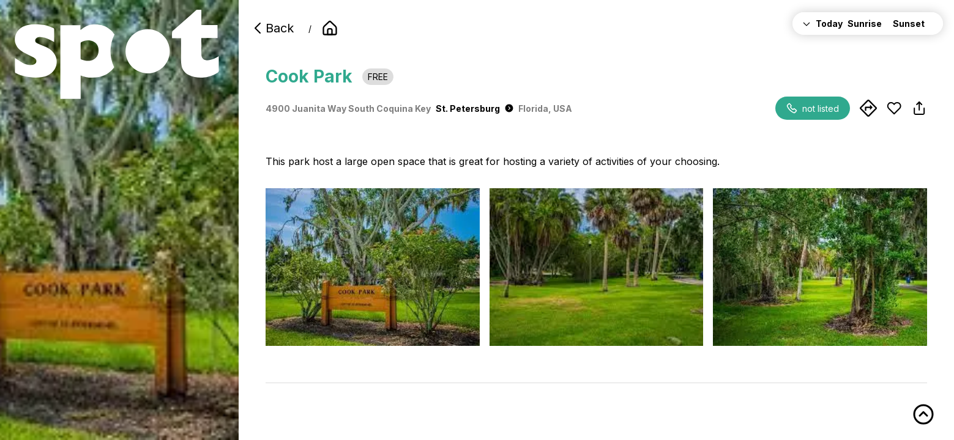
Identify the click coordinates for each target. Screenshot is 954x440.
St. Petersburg (474, 108)
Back (272, 28)
